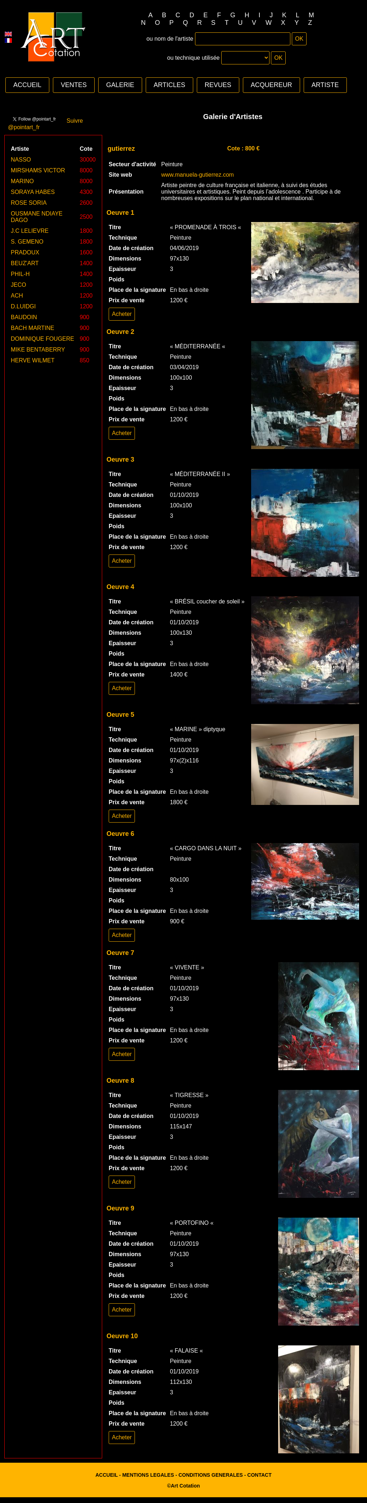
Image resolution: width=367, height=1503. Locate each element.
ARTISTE (325, 85)
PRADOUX (25, 252)
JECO (18, 285)
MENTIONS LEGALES (148, 1475)
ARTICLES (169, 85)
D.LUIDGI (23, 306)
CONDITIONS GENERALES (210, 1475)
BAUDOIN (24, 317)
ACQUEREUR (271, 85)
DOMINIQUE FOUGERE (42, 339)
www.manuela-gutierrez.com (197, 175)
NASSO (21, 160)
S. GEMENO (27, 242)
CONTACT (259, 1475)
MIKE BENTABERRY (38, 350)
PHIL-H (20, 274)
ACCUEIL (27, 85)
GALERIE (120, 85)
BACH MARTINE (32, 328)
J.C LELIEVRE (30, 231)
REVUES (218, 85)
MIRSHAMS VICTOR (38, 170)
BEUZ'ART (24, 263)
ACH (17, 296)
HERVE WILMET (33, 360)
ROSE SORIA (29, 203)
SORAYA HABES (33, 192)
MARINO (22, 181)
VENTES (74, 85)
